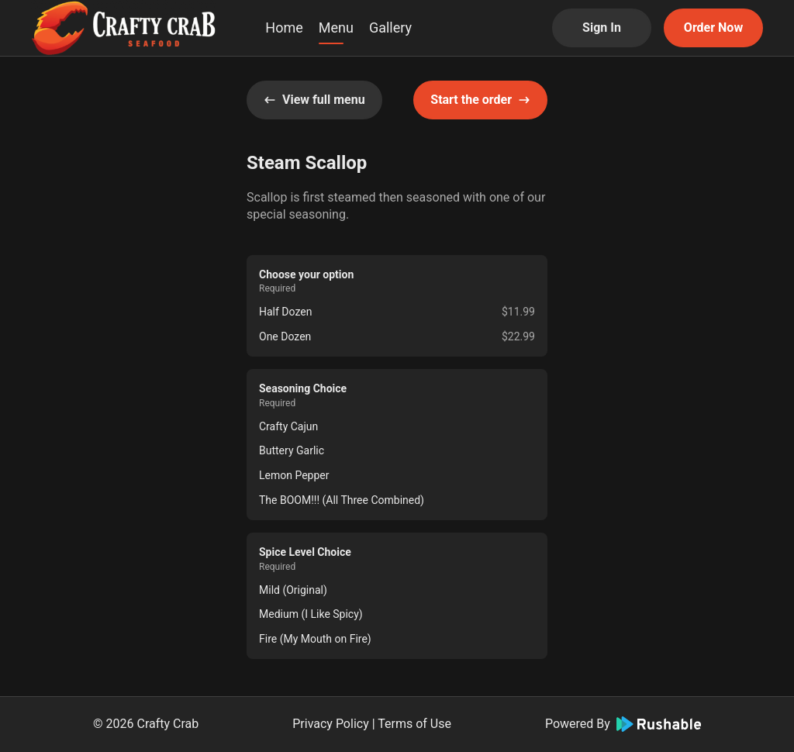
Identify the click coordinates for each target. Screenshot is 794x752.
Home (283, 27)
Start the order (480, 99)
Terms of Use (414, 723)
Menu (336, 27)
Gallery (390, 27)
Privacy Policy (330, 723)
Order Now (713, 27)
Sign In (601, 27)
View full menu (314, 99)
